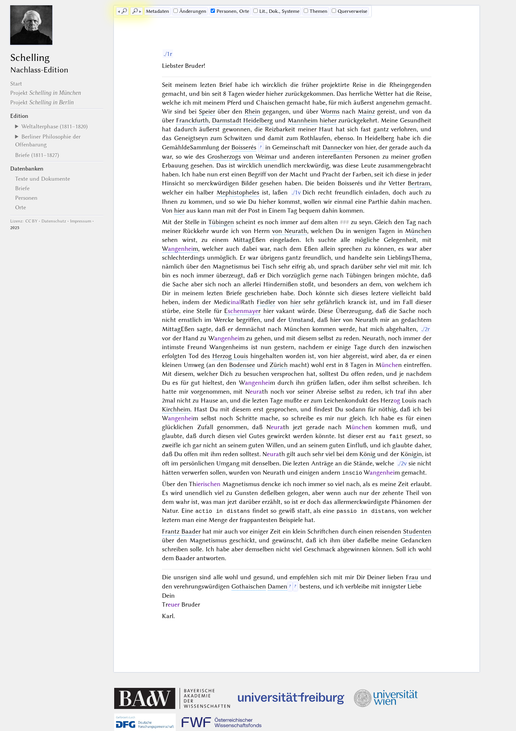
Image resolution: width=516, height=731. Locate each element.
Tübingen (221, 222)
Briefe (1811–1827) (37, 155)
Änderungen (189, 11)
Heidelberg (258, 120)
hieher (328, 120)
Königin (411, 453)
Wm (180, 248)
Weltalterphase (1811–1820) (54, 126)
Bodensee (242, 365)
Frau (412, 576)
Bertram (419, 183)
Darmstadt (227, 120)
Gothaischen (248, 585)
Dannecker (337, 147)
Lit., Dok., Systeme (276, 11)
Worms (330, 111)
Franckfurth (192, 120)
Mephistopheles (238, 192)
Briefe (22, 188)
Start (16, 83)
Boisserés (243, 147)
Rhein (252, 111)
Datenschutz (53, 221)
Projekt (45, 93)
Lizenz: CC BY (24, 221)
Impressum (80, 221)
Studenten (417, 531)
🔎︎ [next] (135, 11)
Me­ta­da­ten (157, 11)
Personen (26, 198)
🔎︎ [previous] (124, 11)
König (367, 453)
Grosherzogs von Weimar (242, 156)
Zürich (279, 365)
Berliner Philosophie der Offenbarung (48, 140)
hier (179, 210)
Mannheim (303, 120)
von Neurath (289, 231)
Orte (20, 207)
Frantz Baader (181, 531)
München (418, 231)
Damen (277, 585)
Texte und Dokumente (42, 178)
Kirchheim (176, 409)
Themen (315, 11)
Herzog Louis (230, 356)
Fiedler (266, 302)
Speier (207, 111)
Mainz (366, 111)
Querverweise (349, 11)
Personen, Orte (230, 11)
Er (242, 311)
